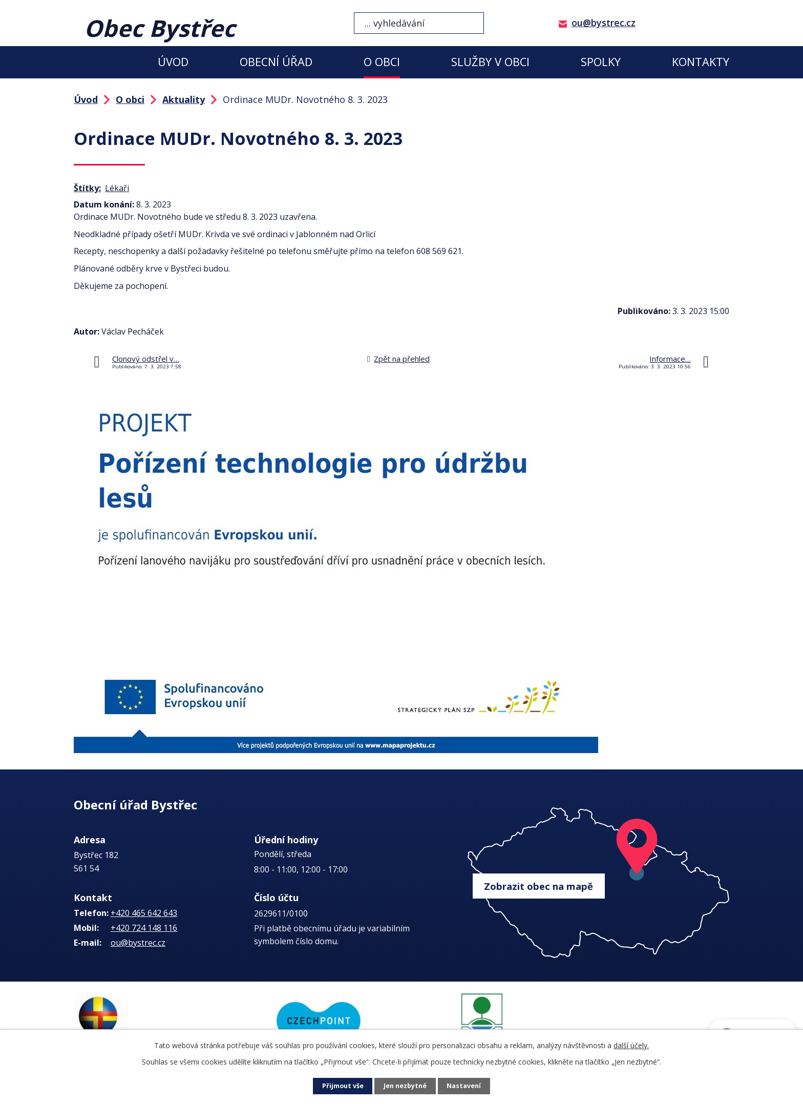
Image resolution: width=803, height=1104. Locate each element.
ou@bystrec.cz (604, 22)
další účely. (631, 1045)
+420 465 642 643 (144, 913)
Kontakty (700, 61)
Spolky (601, 61)
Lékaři (117, 188)
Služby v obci (490, 61)
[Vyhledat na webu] (419, 23)
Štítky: (87, 188)
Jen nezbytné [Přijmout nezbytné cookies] (406, 1086)
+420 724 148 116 (144, 927)
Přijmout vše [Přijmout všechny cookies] (340, 1086)
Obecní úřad (276, 61)
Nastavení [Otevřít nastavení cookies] (468, 1086)
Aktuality (183, 99)
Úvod (173, 61)
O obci (382, 61)
